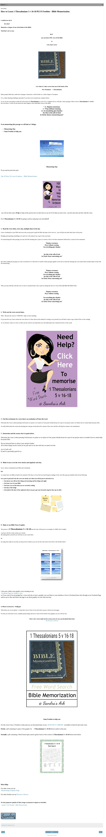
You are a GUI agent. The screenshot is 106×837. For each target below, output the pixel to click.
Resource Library (22, 794)
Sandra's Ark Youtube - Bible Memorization (14, 805)
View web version (52, 835)
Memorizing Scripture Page (10, 790)
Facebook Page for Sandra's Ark (12, 593)
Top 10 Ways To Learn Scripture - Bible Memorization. (19, 176)
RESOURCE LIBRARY (55, 725)
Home (51, 832)
